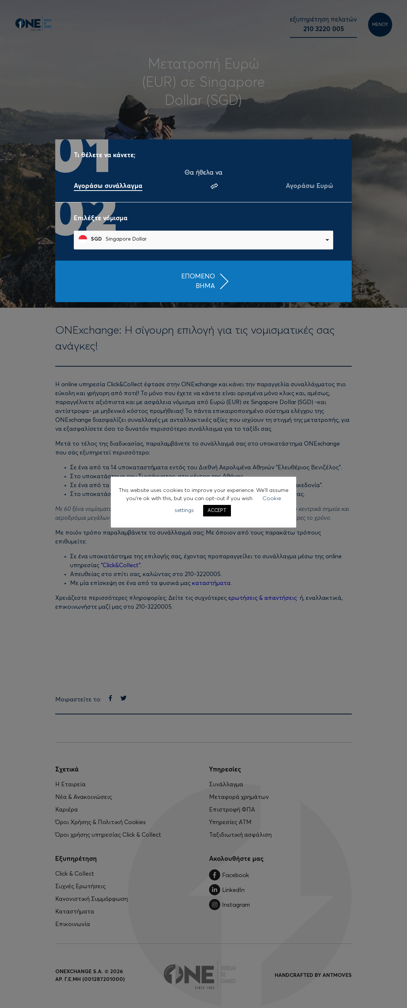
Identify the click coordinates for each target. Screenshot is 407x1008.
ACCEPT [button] (217, 510)
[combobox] (203, 240)
